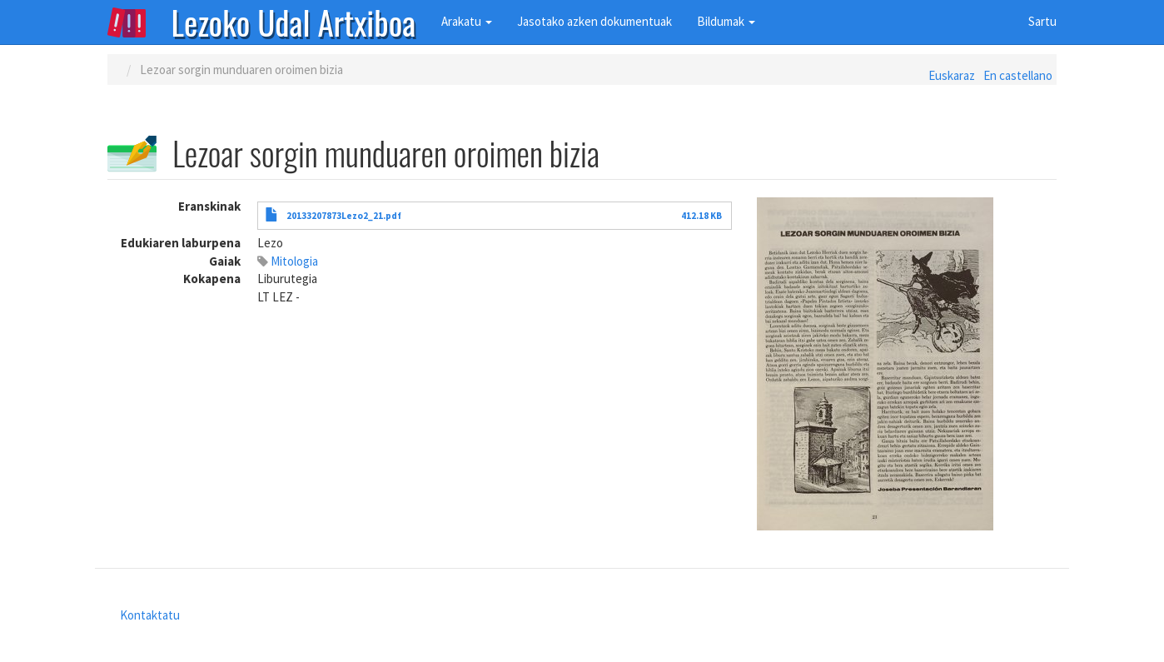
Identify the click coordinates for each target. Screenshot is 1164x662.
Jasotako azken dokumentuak (594, 21)
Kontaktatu (150, 615)
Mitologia (294, 261)
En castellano (1017, 75)
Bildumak (726, 21)
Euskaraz (951, 75)
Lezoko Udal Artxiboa (294, 21)
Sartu (1042, 21)
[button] (907, 363)
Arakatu (466, 21)
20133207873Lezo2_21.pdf (343, 215)
